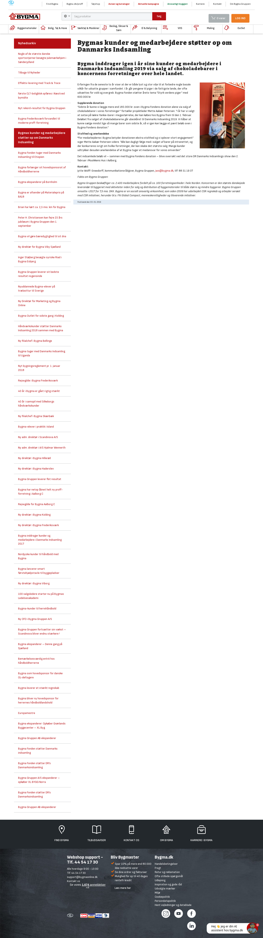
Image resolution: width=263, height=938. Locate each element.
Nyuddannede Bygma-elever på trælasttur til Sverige (36, 288)
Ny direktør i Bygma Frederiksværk (38, 525)
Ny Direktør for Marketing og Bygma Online (39, 303)
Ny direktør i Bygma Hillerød (34, 458)
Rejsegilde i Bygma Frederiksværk (38, 380)
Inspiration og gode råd (168, 884)
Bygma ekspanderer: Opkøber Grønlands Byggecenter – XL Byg (42, 725)
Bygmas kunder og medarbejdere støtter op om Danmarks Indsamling (41, 137)
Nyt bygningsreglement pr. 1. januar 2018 (39, 368)
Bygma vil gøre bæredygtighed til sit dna (42, 236)
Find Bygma (52, 4)
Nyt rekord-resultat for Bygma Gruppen (41, 108)
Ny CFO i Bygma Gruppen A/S (35, 619)
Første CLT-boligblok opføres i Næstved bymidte (41, 95)
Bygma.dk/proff (75, 4)
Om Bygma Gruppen (240, 4)
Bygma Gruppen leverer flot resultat (39, 479)
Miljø (157, 892)
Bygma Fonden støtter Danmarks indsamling (38, 750)
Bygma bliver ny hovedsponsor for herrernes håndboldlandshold (38, 700)
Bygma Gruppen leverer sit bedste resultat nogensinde (38, 274)
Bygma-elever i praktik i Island (36, 426)
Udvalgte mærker (165, 888)
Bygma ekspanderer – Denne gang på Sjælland (40, 646)
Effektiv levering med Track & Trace (39, 83)
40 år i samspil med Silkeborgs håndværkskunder (36, 403)
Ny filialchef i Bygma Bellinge (35, 341)
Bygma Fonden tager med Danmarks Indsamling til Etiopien (39, 155)
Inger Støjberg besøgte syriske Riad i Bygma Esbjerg (40, 259)
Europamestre (26, 713)
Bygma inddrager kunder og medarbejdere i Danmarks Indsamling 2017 (40, 540)
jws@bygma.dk (164, 170)
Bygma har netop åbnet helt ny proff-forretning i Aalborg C (40, 491)
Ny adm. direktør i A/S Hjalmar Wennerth (42, 447)
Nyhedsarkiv (27, 43)
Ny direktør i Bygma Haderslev (36, 468)
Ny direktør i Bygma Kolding (34, 514)
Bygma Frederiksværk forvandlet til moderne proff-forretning (39, 120)
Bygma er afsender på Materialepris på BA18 (41, 194)
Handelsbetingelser (166, 864)
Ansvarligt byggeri (177, 4)
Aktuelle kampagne (148, 4)
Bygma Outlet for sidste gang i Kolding (41, 315)
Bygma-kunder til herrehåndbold (37, 608)
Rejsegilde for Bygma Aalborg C (36, 504)
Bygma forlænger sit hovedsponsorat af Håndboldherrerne (42, 169)
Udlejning (160, 880)
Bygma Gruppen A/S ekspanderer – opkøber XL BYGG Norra (39, 780)
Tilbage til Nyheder (29, 72)
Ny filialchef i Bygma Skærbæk (36, 416)
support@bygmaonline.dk (82, 877)
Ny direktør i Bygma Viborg (34, 583)
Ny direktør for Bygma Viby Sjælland (39, 247)
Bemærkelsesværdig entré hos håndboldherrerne (36, 661)
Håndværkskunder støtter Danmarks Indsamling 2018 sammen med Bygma (40, 328)
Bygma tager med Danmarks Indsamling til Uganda (41, 353)
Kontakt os (73, 881)
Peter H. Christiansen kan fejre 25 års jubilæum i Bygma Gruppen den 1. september (40, 222)
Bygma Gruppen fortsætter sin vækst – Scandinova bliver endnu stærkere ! (42, 631)
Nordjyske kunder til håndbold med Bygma (38, 556)
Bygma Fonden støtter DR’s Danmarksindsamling (34, 765)
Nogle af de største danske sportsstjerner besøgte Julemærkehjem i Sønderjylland (42, 58)
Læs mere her (123, 888)
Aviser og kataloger (119, 4)
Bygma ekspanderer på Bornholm (37, 182)
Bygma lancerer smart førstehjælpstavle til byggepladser (38, 571)
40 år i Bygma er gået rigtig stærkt (39, 391)
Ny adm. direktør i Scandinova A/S (38, 437)
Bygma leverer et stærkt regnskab (38, 688)
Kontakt (217, 4)
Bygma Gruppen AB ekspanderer (37, 738)
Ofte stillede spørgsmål (169, 876)
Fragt (158, 868)
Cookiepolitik (162, 896)
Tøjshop (95, 4)
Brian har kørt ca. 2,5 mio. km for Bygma (41, 207)
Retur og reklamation (167, 872)
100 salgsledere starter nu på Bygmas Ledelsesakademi (41, 596)
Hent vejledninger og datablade (173, 905)
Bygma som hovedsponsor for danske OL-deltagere (40, 675)
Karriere (200, 4)
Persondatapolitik (165, 901)
